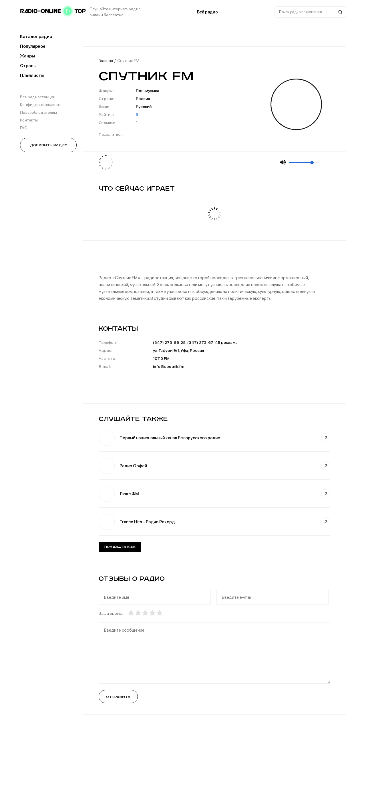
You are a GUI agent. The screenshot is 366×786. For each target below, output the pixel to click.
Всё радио (207, 12)
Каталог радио (36, 36)
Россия (143, 98)
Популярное (32, 46)
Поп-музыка (147, 90)
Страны (28, 65)
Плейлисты (32, 75)
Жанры (27, 56)
